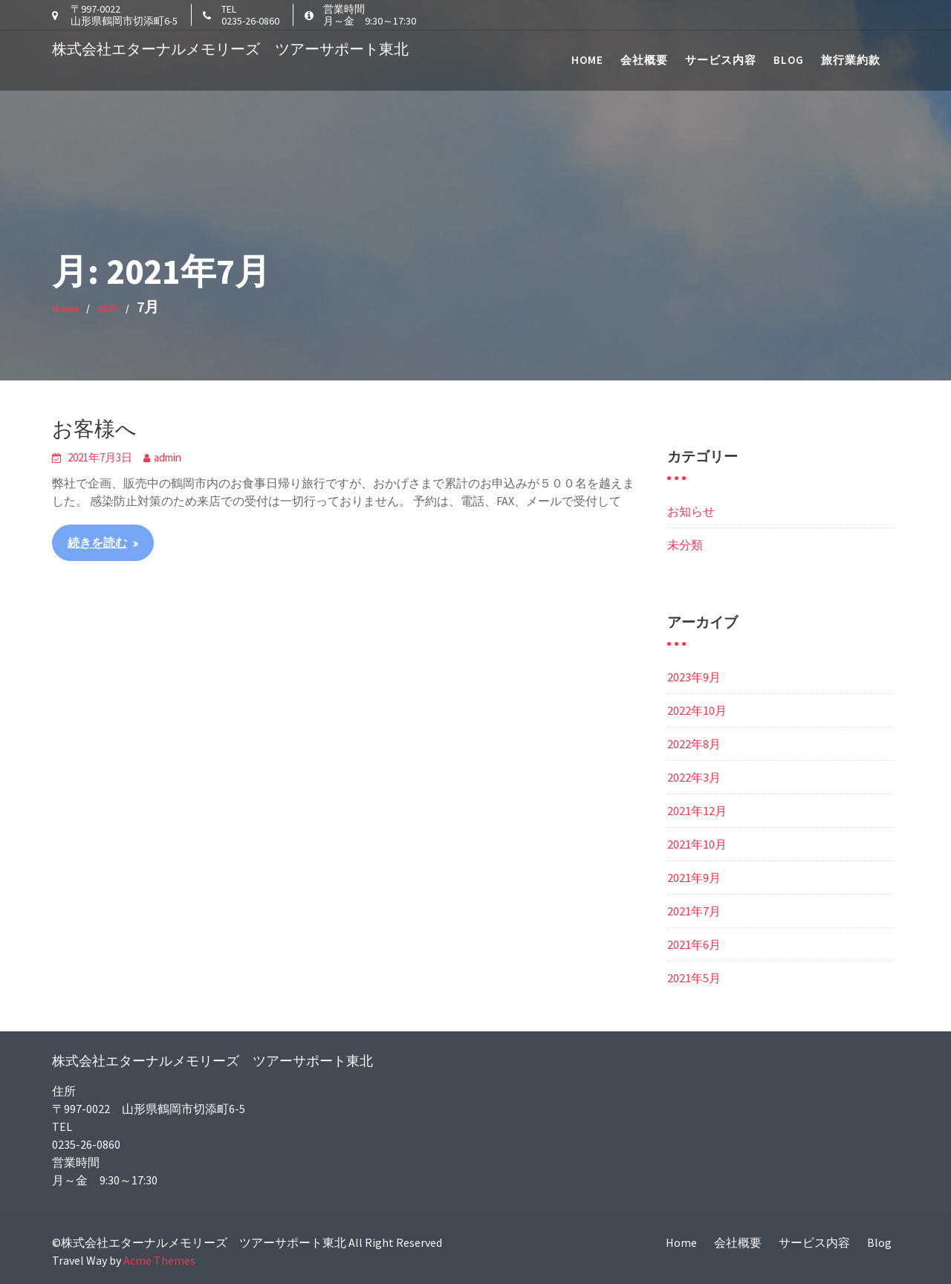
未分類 (685, 544)
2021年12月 (697, 810)
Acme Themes (159, 1260)
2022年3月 (694, 777)
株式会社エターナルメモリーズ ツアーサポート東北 (230, 48)
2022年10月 (697, 710)
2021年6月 (694, 944)
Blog (788, 60)
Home (587, 60)
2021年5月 (694, 977)
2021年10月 (697, 844)
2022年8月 (694, 743)
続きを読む (97, 542)
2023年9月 (694, 676)
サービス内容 (720, 60)
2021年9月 (694, 877)
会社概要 (644, 60)
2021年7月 (694, 911)
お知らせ (691, 511)
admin (167, 457)
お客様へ (94, 428)
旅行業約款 (850, 60)
